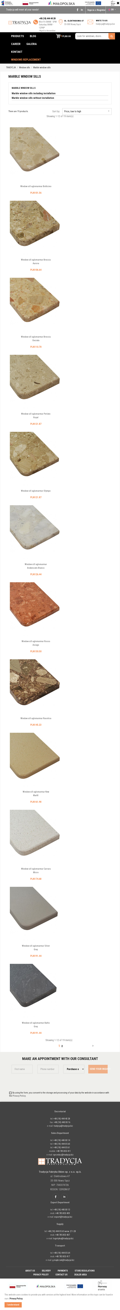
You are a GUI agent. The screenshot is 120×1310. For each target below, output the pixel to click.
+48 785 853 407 (62, 1234)
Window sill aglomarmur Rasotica (35, 718)
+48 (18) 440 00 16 (62, 1122)
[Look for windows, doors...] (95, 36)
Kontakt (16, 51)
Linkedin (81, 9)
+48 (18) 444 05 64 (61, 1252)
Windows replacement (26, 59)
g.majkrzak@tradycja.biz (63, 1260)
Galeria (31, 44)
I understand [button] (13, 1304)
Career (15, 44)
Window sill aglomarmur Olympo (36, 491)
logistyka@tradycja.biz (63, 1238)
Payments (63, 1270)
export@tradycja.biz (63, 1216)
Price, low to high (87, 111)
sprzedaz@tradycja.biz (63, 1154)
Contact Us (61, 1274)
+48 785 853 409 (62, 1213)
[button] (63, 36)
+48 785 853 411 (63, 1151)
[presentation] (30, 1082)
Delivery (46, 1270)
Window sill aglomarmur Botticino (35, 186)
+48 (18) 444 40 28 (61, 1118)
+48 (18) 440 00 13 (61, 1209)
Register (101, 10)
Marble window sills (24, 88)
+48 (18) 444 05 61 (61, 1147)
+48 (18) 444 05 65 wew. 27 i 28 (62, 1231)
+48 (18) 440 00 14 (61, 1140)
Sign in (91, 10)
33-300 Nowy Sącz (74, 23)
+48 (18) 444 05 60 (61, 1143)
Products (17, 36)
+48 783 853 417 (62, 1256)
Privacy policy (41, 1274)
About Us (30, 1270)
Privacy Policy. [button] (16, 1298)
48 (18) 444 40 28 (47, 18)
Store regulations (85, 1270)
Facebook (77, 9)
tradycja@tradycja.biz (105, 24)
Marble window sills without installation (33, 97)
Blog (33, 36)
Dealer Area (80, 1274)
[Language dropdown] (112, 9)
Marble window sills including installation (33, 93)
